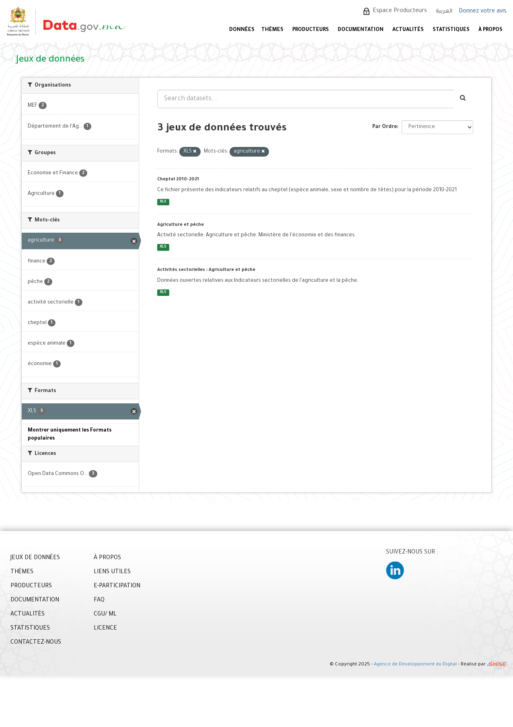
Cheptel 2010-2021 (178, 179)
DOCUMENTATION (361, 30)
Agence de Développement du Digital (415, 665)
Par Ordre (384, 127)
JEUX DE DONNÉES (35, 558)
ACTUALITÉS (408, 30)
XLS (163, 202)
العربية (444, 11)
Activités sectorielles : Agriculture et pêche (206, 270)
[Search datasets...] (305, 99)
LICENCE (105, 629)
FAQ (99, 600)
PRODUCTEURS (310, 30)
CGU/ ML (105, 614)
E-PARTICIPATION (117, 586)
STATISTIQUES (451, 30)
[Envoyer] (463, 99)
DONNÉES (241, 30)
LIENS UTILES (112, 572)
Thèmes (272, 30)
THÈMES (21, 572)
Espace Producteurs (400, 11)
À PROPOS (490, 30)
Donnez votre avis (483, 11)
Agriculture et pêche (180, 225)
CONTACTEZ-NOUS (35, 643)
